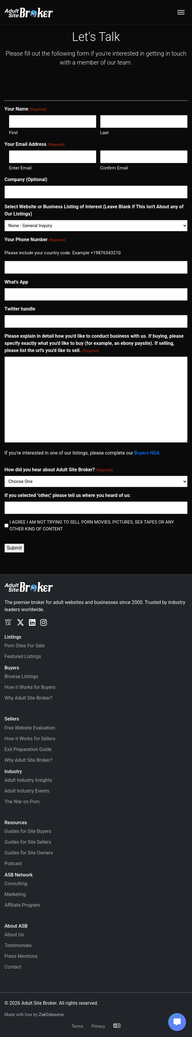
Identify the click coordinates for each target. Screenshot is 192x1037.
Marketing (15, 894)
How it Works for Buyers (29, 687)
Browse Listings (21, 676)
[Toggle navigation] (181, 12)
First (13, 132)
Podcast (13, 863)
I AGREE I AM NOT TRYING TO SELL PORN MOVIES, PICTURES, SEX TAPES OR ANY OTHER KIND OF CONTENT (92, 525)
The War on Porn (22, 801)
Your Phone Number (35, 240)
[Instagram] (43, 622)
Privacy (98, 1026)
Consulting (15, 883)
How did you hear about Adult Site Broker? (58, 470)
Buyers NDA (147, 453)
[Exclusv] (8, 622)
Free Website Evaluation (29, 728)
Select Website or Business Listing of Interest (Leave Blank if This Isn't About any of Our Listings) (94, 210)
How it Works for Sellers (29, 738)
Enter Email (20, 168)
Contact (12, 967)
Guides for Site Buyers (27, 831)
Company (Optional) (25, 179)
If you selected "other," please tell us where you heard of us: (67, 495)
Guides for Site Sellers (27, 842)
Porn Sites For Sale (24, 645)
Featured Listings (22, 656)
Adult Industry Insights (28, 780)
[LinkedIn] (32, 622)
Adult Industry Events (26, 791)
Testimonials (18, 945)
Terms (77, 1026)
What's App (16, 282)
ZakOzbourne (51, 1014)
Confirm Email (114, 168)
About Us (14, 934)
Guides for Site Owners (28, 853)
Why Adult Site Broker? (28, 698)
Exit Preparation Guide (28, 749)
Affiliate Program (22, 905)
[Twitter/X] (20, 622)
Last (104, 132)
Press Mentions (21, 956)
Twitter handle (19, 309)
